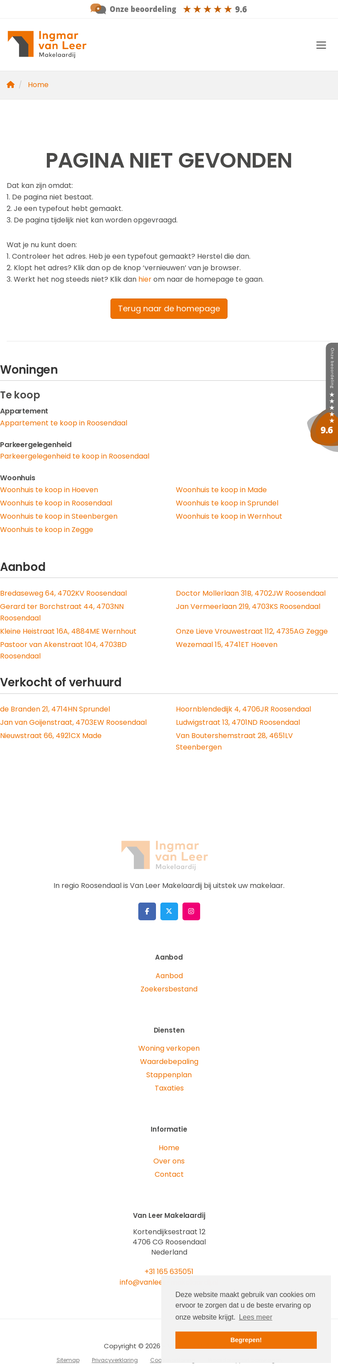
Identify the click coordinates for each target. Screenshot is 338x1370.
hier (145, 279)
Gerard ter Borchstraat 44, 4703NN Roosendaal (62, 612)
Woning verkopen (169, 1048)
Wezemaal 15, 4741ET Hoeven (226, 644)
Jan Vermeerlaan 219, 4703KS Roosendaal (248, 606)
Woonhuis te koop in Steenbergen (59, 516)
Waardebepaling (169, 1061)
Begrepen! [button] (246, 1339)
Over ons (169, 1161)
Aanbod (169, 976)
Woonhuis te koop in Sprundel (227, 503)
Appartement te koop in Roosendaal (63, 423)
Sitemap (68, 1360)
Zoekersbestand (169, 989)
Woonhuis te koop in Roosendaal (56, 503)
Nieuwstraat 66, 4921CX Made (51, 736)
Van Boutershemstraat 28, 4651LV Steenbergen (234, 741)
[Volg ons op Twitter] (169, 911)
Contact (169, 1174)
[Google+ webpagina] (191, 911)
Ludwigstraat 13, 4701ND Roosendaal (238, 722)
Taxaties (169, 1088)
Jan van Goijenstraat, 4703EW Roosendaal (73, 722)
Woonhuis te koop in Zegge (46, 529)
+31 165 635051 (169, 1272)
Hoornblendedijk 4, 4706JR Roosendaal (243, 709)
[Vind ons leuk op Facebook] (147, 911)
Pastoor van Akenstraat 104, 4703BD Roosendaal (63, 650)
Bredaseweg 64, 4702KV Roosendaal (63, 593)
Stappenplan (169, 1075)
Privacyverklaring (115, 1360)
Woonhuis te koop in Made (221, 490)
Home (169, 1148)
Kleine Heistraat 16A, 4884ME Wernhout (68, 631)
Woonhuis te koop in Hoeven (49, 490)
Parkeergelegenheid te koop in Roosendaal (74, 456)
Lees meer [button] (256, 1317)
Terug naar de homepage (169, 308)
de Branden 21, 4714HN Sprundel (55, 709)
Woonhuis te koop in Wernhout (229, 516)
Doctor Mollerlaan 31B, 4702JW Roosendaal (251, 593)
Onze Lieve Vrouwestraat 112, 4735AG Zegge (252, 631)
